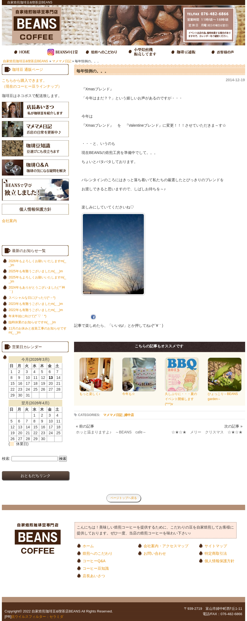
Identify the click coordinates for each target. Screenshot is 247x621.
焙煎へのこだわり (98, 553)
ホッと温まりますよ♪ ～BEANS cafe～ (111, 432)
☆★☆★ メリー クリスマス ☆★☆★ (206, 432)
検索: (6, 458)
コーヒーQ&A (94, 561)
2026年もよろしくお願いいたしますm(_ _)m (37, 263)
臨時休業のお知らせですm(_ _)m (32, 322)
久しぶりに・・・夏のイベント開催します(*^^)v (182, 397)
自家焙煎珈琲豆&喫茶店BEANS (25, 61)
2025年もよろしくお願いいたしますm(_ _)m (37, 279)
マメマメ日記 (61, 61)
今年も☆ (139, 392)
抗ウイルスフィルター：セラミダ (37, 617)
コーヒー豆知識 (96, 568)
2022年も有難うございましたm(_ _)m (36, 310)
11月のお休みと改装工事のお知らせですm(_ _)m (38, 330)
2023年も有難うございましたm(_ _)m (36, 304)
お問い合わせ (155, 553)
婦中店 (129, 415)
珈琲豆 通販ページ (27, 69)
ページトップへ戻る (123, 497)
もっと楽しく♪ (96, 392)
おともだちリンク (36, 475)
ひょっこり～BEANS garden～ (225, 395)
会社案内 (9, 221)
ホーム (88, 546)
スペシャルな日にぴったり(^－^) (32, 298)
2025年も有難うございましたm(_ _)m (36, 271)
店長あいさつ (94, 576)
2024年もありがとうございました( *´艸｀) (37, 289)
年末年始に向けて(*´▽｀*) (27, 316)
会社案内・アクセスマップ (166, 546)
